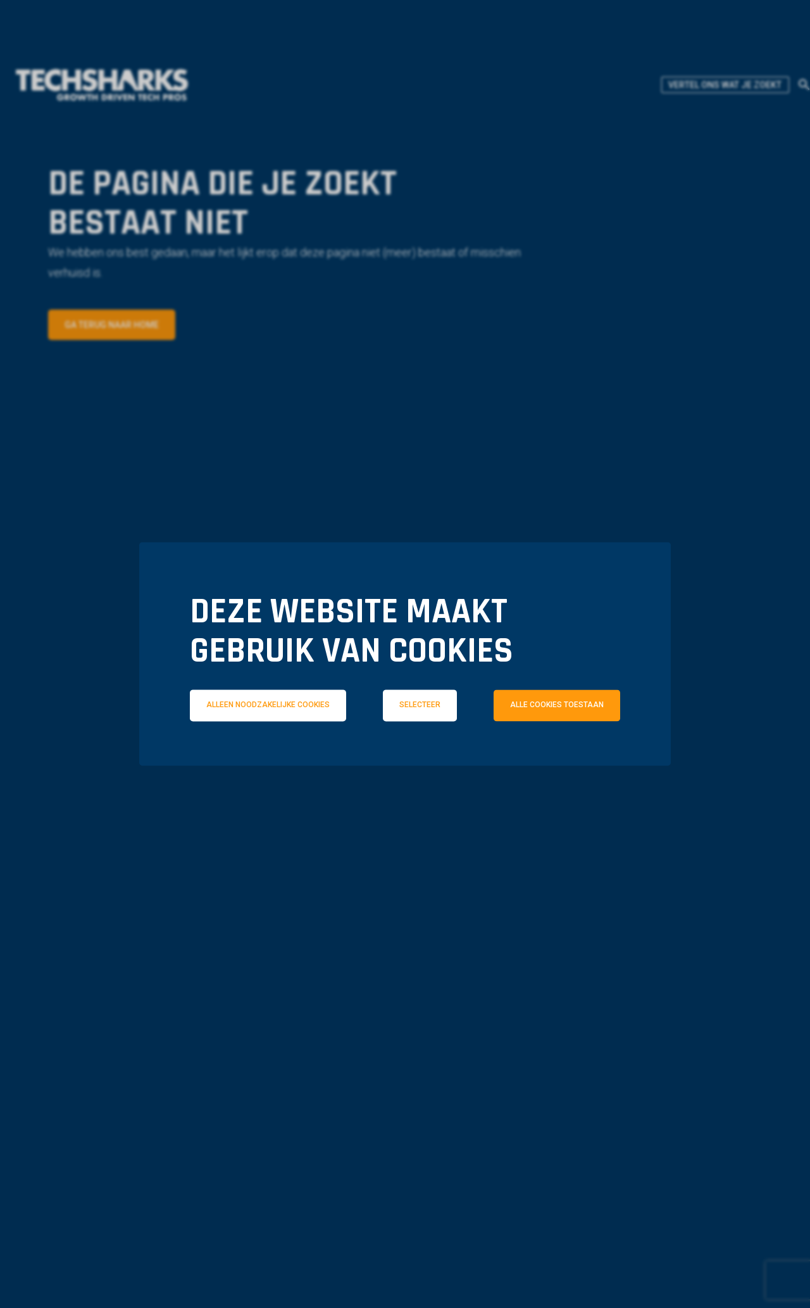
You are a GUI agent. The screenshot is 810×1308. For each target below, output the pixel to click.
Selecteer (419, 705)
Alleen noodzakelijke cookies (268, 705)
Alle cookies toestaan (557, 705)
